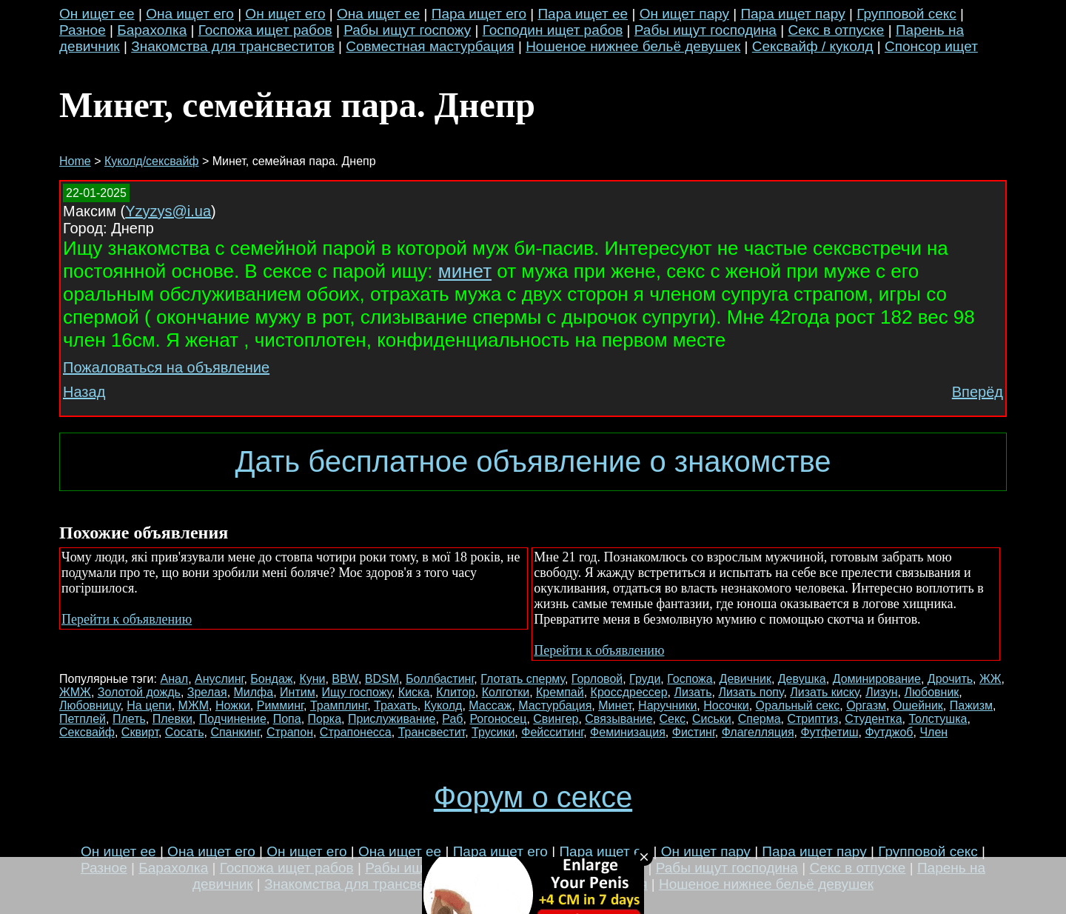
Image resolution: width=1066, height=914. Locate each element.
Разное (82, 30)
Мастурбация (554, 705)
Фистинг (693, 732)
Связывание (618, 719)
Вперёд (977, 392)
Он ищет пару (684, 13)
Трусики (493, 732)
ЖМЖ (75, 692)
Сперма (759, 719)
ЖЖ (990, 679)
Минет (614, 705)
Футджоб (889, 732)
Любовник (932, 692)
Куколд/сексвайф (151, 161)
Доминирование (877, 679)
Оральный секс (798, 705)
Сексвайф (87, 732)
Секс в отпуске (836, 30)
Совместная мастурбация (430, 46)
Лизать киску (824, 692)
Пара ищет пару (792, 13)
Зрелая (207, 692)
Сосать (184, 732)
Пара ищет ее (582, 13)
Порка (325, 719)
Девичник (745, 679)
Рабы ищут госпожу (407, 30)
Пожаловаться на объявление (166, 367)
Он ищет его (285, 13)
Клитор (455, 692)
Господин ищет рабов (553, 30)
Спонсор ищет (931, 46)
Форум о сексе (533, 797)
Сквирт (139, 732)
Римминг (280, 705)
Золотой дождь (139, 692)
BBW (345, 679)
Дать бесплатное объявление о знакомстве (533, 461)
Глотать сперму (522, 679)
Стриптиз (812, 719)
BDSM (382, 679)
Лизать (693, 692)
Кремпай (560, 692)
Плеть (129, 719)
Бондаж (271, 679)
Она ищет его (190, 13)
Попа (287, 719)
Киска (414, 692)
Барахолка (152, 30)
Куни (312, 679)
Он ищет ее (97, 13)
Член (933, 732)
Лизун (881, 692)
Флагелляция (758, 732)
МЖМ (193, 705)
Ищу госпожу (357, 692)
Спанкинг (235, 732)
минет (465, 271)
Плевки (172, 719)
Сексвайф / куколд (813, 46)
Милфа (254, 692)
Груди (644, 679)
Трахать (396, 705)
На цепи (149, 705)
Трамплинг (338, 705)
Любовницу (89, 705)
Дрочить (950, 679)
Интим (297, 692)
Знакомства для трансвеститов (233, 46)
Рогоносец (497, 719)
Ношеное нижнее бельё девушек (633, 46)
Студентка (873, 719)
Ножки (232, 705)
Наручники (667, 705)
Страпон (289, 732)
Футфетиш (829, 732)
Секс (672, 719)
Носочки (725, 705)
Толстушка (937, 719)
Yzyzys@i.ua (168, 211)
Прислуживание (391, 719)
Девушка (802, 679)
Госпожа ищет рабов (265, 30)
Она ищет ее (378, 13)
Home (75, 161)
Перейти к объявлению (126, 619)
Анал (174, 679)
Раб (452, 719)
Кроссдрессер (629, 692)
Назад (84, 392)
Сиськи (711, 719)
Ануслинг (219, 679)
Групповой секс (906, 13)
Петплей (82, 719)
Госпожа (689, 679)
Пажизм (971, 705)
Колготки (506, 692)
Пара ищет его (479, 13)
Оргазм (866, 705)
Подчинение (232, 719)
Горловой (597, 679)
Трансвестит (432, 732)
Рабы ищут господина (705, 30)
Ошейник (918, 705)
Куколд (443, 705)
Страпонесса (356, 732)
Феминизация (628, 732)
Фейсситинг (552, 732)
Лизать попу (750, 692)
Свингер (555, 719)
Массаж (490, 705)
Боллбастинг (440, 679)
